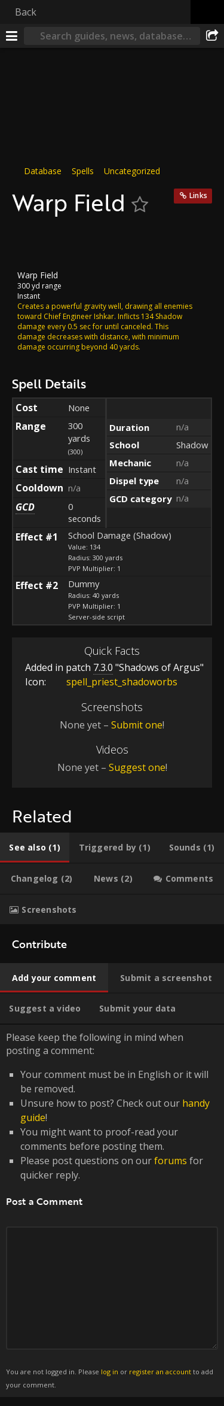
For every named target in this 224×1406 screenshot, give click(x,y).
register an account (160, 1371)
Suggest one (137, 767)
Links (198, 195)
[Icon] (32, 243)
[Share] (212, 36)
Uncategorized (132, 171)
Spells (83, 171)
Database (43, 171)
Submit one (136, 724)
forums (170, 1160)
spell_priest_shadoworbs (112, 681)
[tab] (34, 848)
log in (109, 1371)
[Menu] (12, 36)
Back (25, 12)
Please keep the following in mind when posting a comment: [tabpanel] (112, 1211)
